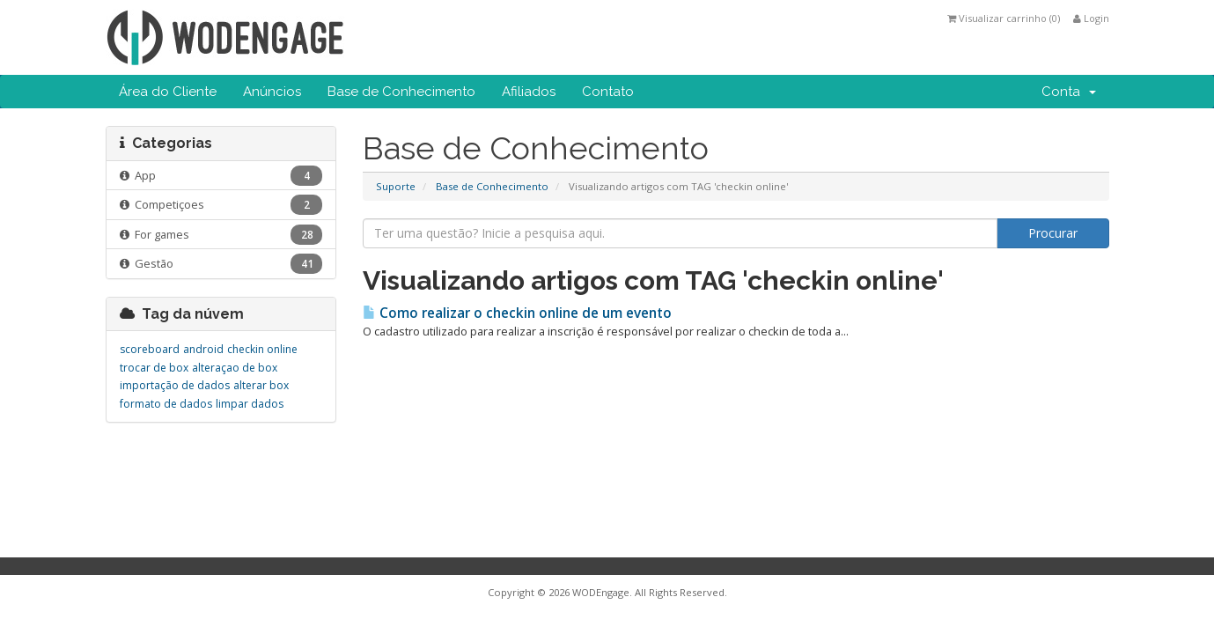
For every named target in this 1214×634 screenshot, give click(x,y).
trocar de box (154, 367)
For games (221, 235)
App (221, 176)
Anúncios (272, 92)
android (203, 349)
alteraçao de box (234, 367)
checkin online (262, 349)
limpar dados (249, 403)
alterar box (261, 385)
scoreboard (150, 349)
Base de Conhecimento (401, 92)
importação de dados (175, 385)
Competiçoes (221, 205)
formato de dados (166, 403)
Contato (608, 92)
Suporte (396, 186)
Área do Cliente (168, 92)
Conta (1068, 92)
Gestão (221, 264)
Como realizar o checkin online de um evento (517, 313)
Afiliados (528, 92)
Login (1091, 18)
